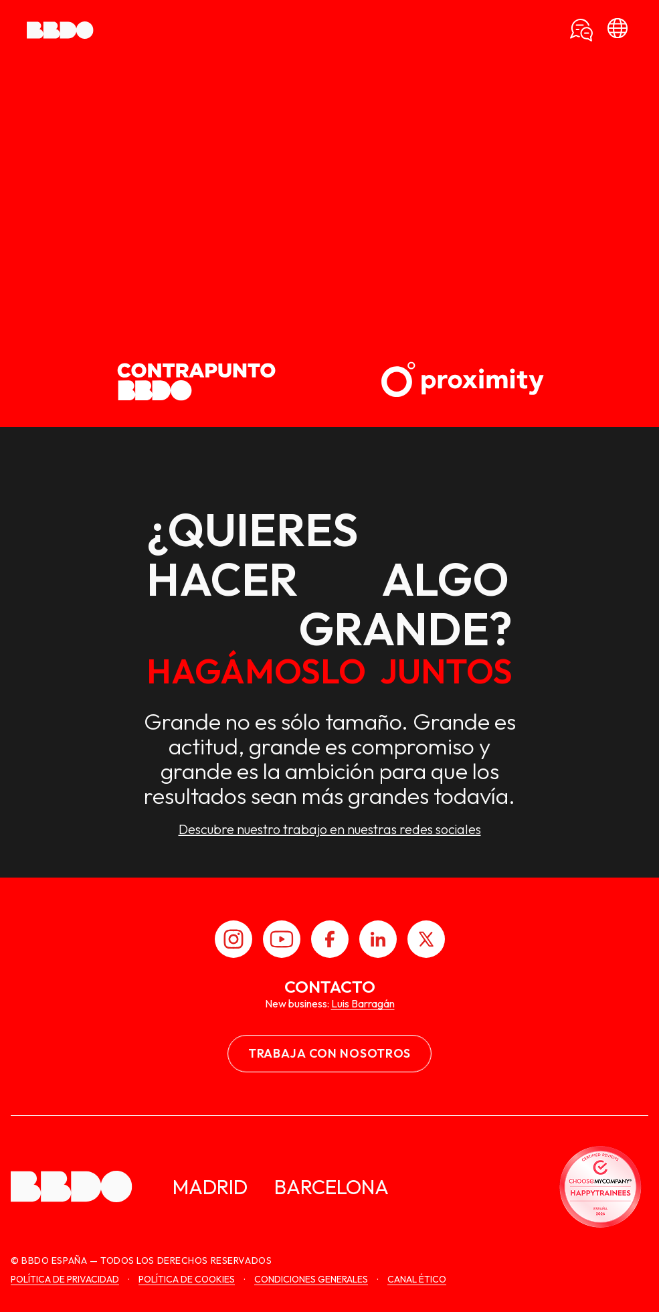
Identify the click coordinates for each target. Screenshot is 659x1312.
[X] (426, 939)
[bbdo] (617, 30)
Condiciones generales (311, 1279)
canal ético (416, 1279)
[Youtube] (281, 939)
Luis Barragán (363, 1003)
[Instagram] (233, 939)
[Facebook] (330, 939)
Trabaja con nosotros (329, 1053)
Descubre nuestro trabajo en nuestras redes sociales (330, 829)
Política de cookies (186, 1279)
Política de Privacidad (65, 1279)
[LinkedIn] (378, 939)
